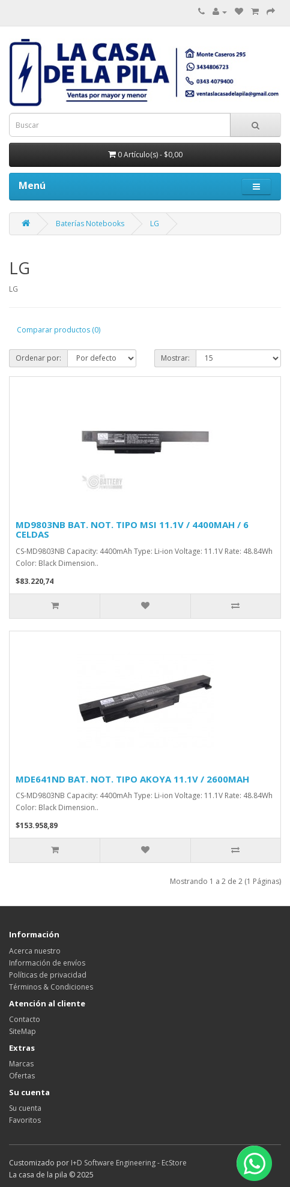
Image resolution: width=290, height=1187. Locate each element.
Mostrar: (175, 358)
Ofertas (22, 1076)
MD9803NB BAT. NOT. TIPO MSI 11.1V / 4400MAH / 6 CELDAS (132, 529)
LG (154, 223)
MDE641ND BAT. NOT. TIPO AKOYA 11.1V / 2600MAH (132, 779)
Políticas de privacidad (47, 975)
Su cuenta (25, 1108)
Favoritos (25, 1120)
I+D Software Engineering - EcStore (129, 1163)
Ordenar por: (38, 358)
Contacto (24, 1019)
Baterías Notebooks (90, 223)
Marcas (21, 1064)
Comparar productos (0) (58, 330)
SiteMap (22, 1031)
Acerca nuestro (35, 951)
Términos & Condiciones (51, 987)
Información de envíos (47, 963)
